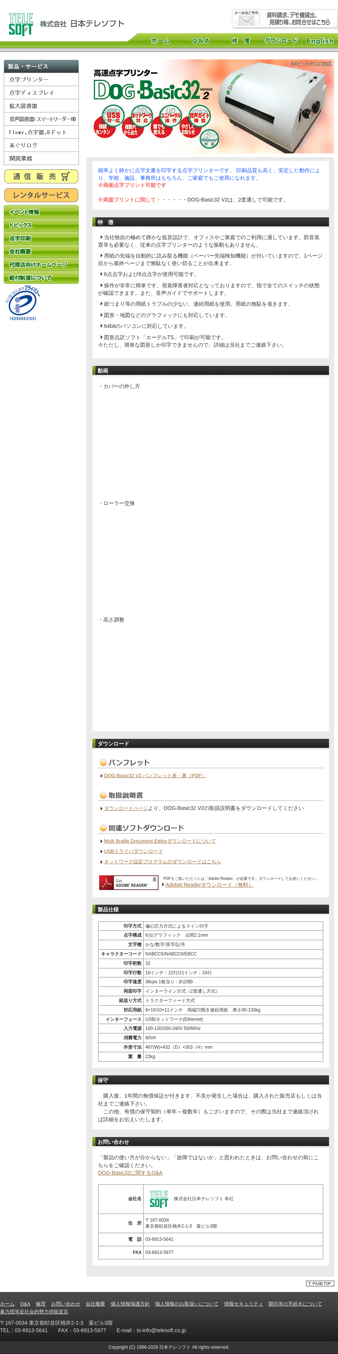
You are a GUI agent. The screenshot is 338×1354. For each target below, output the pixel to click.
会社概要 (41, 251)
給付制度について (41, 277)
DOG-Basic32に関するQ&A (130, 1173)
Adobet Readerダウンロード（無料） (209, 885)
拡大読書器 (41, 105)
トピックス (41, 224)
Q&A (200, 40)
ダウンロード (281, 40)
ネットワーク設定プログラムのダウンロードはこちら (162, 861)
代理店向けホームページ (41, 264)
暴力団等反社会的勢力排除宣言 (34, 1312)
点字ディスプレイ (41, 92)
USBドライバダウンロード (133, 851)
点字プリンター (41, 79)
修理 (241, 40)
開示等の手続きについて (295, 1304)
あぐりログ (41, 145)
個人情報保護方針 (130, 1304)
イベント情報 (41, 211)
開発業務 (41, 158)
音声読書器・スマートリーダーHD (41, 119)
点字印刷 (41, 237)
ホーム (160, 40)
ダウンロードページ (126, 808)
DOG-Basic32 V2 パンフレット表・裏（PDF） (155, 775)
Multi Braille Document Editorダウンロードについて (160, 841)
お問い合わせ (65, 1304)
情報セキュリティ (243, 1304)
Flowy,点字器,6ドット (41, 132)
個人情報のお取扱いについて (187, 1304)
